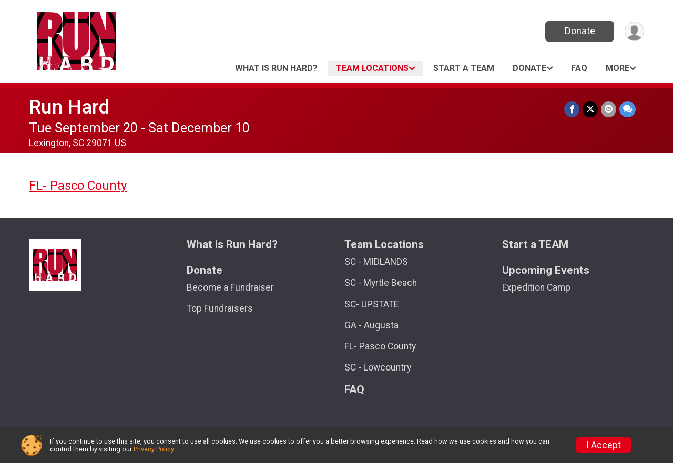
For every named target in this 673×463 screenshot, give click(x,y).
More (617, 68)
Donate (580, 30)
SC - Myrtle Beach (380, 282)
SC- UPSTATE (371, 304)
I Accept (603, 445)
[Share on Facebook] (571, 109)
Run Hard (69, 107)
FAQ (579, 68)
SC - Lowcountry (377, 367)
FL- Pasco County (78, 185)
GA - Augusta (371, 325)
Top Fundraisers (220, 308)
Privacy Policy (154, 449)
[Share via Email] (608, 109)
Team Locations (372, 68)
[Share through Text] (627, 109)
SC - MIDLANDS (376, 261)
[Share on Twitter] (590, 109)
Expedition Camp (536, 287)
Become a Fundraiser (230, 287)
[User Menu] (634, 31)
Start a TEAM (463, 68)
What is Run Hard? (276, 68)
